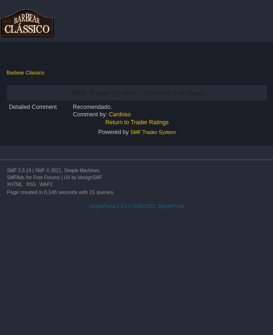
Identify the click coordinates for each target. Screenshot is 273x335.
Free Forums (46, 177)
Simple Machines (81, 170)
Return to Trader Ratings (137, 122)
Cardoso (120, 114)
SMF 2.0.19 (19, 170)
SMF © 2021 (48, 170)
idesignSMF (90, 177)
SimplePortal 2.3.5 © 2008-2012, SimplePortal (136, 206)
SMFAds (16, 177)
